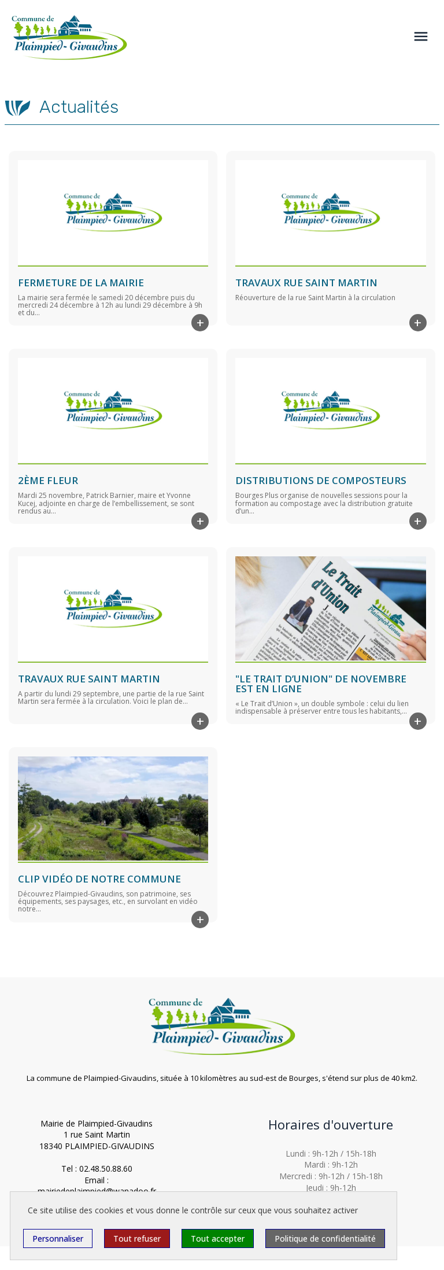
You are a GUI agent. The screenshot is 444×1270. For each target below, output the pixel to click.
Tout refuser (137, 1238)
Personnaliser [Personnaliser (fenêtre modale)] (57, 1238)
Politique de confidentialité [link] (325, 1238)
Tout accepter (218, 1238)
